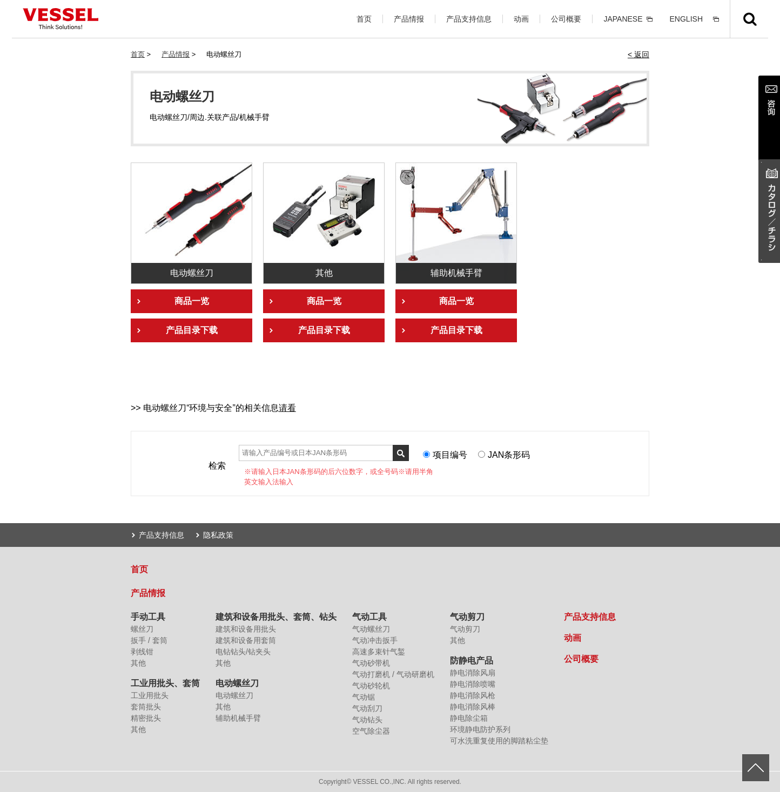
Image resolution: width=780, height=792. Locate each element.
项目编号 (450, 454)
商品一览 (191, 301)
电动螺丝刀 (237, 683)
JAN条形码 (509, 454)
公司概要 (566, 19)
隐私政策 (218, 535)
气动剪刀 (467, 616)
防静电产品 (471, 660)
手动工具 (148, 616)
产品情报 (409, 19)
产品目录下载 (192, 330)
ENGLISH (686, 19)
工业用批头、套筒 (165, 683)
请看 (287, 407)
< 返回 (638, 54)
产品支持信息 (469, 19)
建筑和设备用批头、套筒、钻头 (276, 616)
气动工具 (369, 616)
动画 (521, 19)
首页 (364, 19)
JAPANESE (622, 19)
